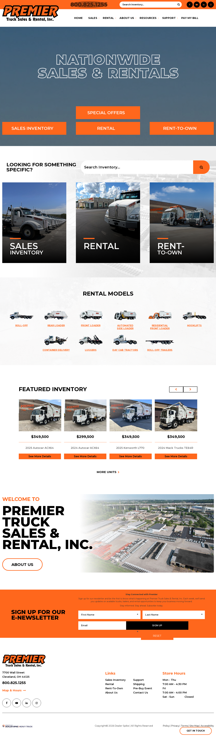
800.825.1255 (14, 683)
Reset (157, 635)
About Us (111, 692)
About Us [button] (126, 18)
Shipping (139, 684)
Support (138, 679)
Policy (166, 725)
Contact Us (140, 692)
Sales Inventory (115, 679)
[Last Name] (173, 615)
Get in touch (196, 730)
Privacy (175, 725)
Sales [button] (92, 18)
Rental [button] (108, 18)
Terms (184, 725)
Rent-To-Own (181, 128)
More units (106, 472)
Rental (108, 128)
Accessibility (207, 725)
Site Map (194, 725)
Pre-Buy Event (142, 688)
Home (78, 18)
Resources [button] (148, 18)
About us (22, 564)
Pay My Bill (191, 18)
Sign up (157, 625)
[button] (176, 389)
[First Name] (109, 615)
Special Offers (108, 112)
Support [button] (169, 18)
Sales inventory (34, 128)
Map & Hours (12, 690)
